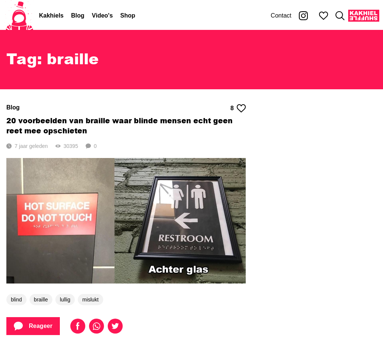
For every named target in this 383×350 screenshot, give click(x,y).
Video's (102, 15)
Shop (127, 15)
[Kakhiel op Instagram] (303, 15)
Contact (281, 15)
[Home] (19, 15)
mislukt (90, 300)
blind (16, 300)
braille (41, 300)
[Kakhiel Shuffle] (363, 16)
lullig (65, 300)
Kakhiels (51, 15)
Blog (78, 15)
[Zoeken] (340, 15)
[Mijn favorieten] (323, 15)
